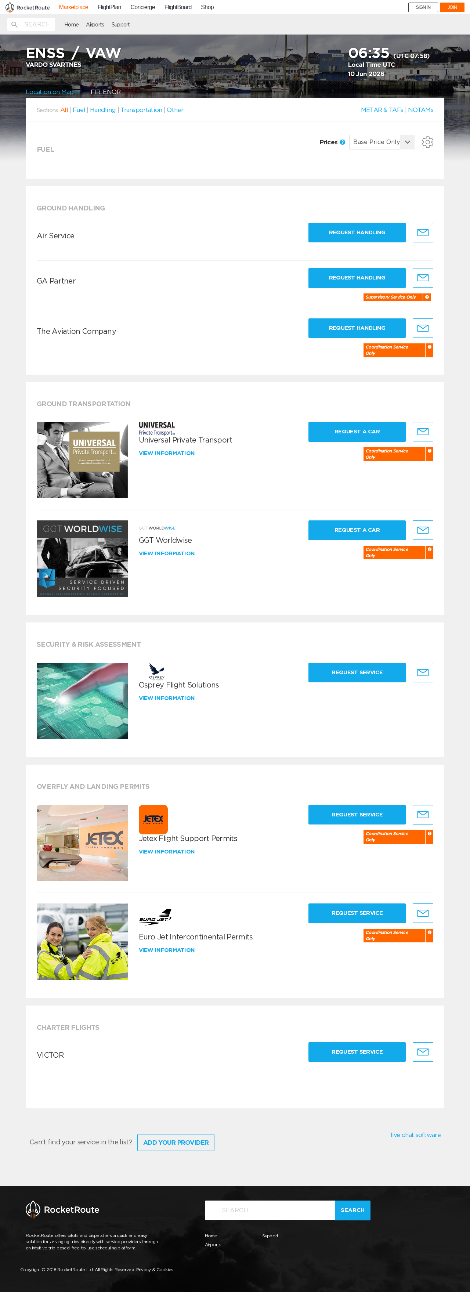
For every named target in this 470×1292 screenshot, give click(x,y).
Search (353, 1210)
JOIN (452, 7)
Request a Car (357, 431)
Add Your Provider (176, 1142)
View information (167, 453)
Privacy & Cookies (154, 1269)
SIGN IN (423, 7)
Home (71, 25)
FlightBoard (178, 7)
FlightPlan (109, 7)
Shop (207, 7)
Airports (95, 25)
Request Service (357, 672)
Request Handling (357, 232)
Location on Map (53, 91)
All (64, 109)
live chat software (416, 1134)
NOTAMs (420, 109)
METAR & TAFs (382, 109)
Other (175, 109)
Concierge (142, 7)
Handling (103, 109)
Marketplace (73, 7)
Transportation (141, 109)
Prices (332, 142)
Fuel (79, 109)
